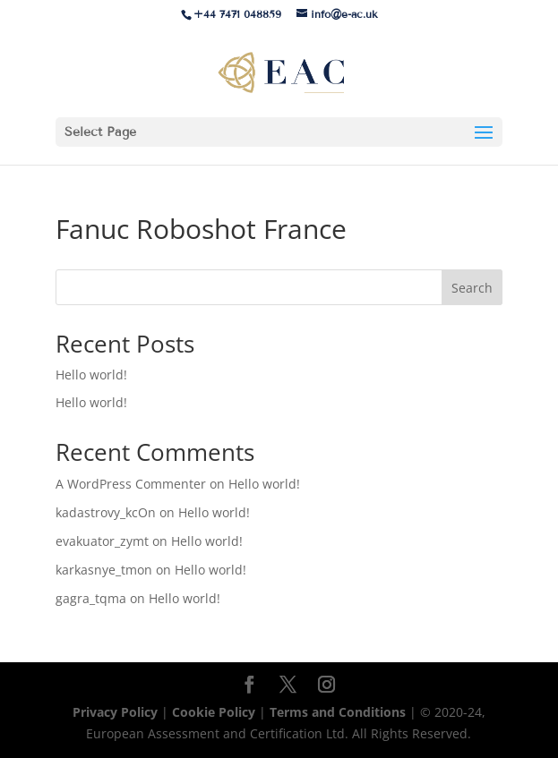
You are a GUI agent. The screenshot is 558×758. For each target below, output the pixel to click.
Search (472, 287)
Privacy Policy (117, 711)
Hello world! (91, 374)
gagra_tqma (91, 598)
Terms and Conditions (339, 711)
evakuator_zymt (102, 540)
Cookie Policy (213, 711)
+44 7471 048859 (237, 14)
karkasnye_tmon (104, 569)
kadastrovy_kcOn (106, 512)
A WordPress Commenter (131, 483)
